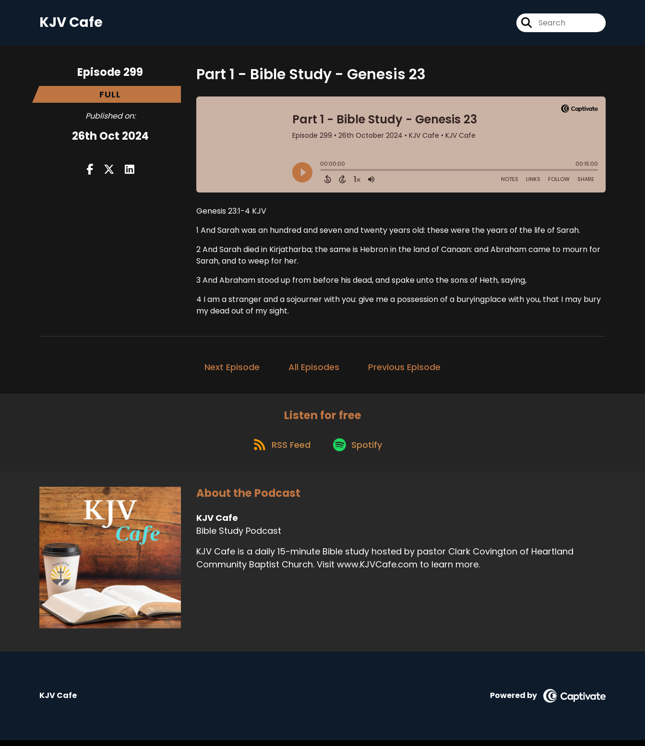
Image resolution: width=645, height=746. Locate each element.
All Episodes (313, 369)
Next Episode (232, 369)
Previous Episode (404, 369)
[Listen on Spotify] (359, 449)
